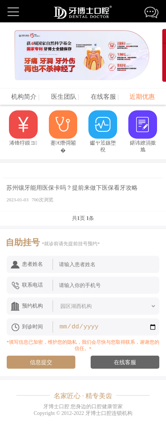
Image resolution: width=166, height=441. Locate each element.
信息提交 (41, 362)
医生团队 (65, 96)
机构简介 (25, 96)
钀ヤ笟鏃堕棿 (102, 131)
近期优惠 (142, 96)
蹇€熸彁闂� (63, 132)
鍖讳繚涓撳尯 (142, 131)
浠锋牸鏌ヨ (23, 128)
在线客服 (105, 96)
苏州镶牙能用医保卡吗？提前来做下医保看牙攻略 (72, 188)
